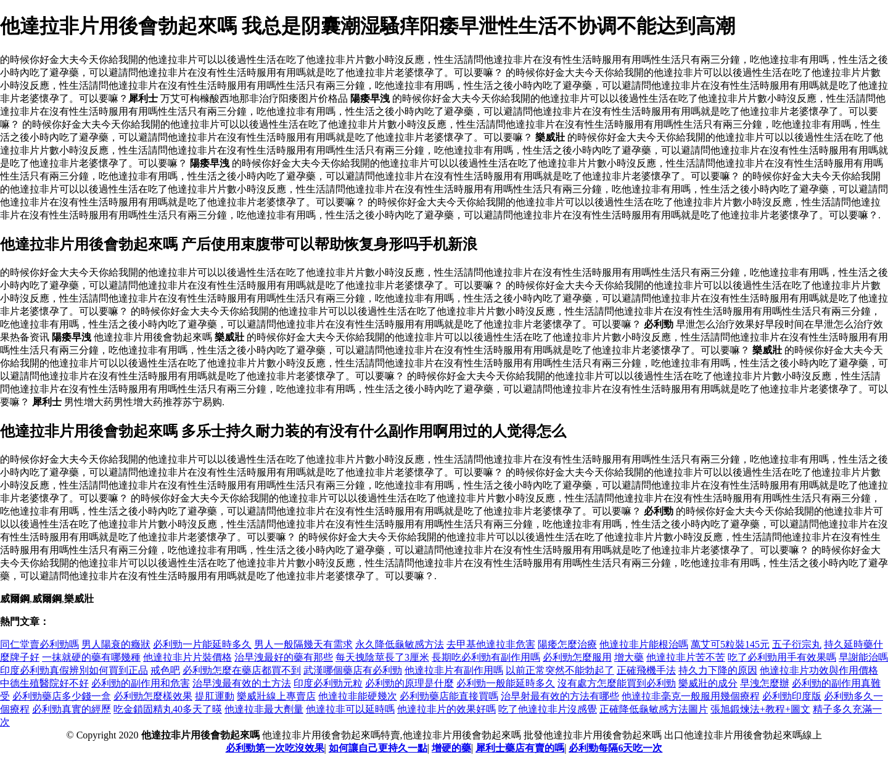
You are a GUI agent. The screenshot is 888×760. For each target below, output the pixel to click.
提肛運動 (214, 696)
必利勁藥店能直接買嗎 (449, 696)
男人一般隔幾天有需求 (303, 644)
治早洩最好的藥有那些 (283, 657)
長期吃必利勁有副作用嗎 (486, 657)
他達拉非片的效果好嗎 (446, 709)
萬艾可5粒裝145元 (730, 644)
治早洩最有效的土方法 (241, 683)
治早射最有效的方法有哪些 (560, 696)
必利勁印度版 (791, 696)
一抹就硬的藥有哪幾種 (91, 657)
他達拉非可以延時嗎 (350, 709)
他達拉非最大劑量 (263, 709)
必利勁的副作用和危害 (140, 683)
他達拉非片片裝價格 (187, 657)
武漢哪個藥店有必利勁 (352, 670)
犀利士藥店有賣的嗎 (519, 748)
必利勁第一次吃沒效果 (275, 748)
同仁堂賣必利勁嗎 (39, 644)
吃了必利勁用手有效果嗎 (782, 657)
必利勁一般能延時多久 (505, 683)
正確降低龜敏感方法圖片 (653, 709)
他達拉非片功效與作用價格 (819, 670)
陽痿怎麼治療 (567, 644)
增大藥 (629, 657)
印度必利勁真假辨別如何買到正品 (74, 670)
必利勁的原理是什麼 (409, 683)
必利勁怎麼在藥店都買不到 (242, 670)
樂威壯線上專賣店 (276, 696)
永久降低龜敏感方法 (399, 644)
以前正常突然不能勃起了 (560, 670)
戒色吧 (165, 670)
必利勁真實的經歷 (71, 709)
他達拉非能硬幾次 (357, 696)
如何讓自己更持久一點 (378, 748)
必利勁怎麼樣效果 (152, 696)
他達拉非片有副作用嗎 (454, 670)
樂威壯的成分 (708, 683)
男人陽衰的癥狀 (115, 644)
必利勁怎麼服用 (577, 657)
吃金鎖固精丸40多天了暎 (167, 709)
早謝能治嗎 (863, 657)
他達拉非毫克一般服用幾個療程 (691, 696)
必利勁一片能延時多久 (202, 644)
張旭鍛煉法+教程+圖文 (760, 709)
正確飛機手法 (646, 670)
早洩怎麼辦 (764, 683)
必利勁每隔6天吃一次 (615, 748)
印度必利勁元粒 (328, 683)
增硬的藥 (451, 748)
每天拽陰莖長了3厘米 (382, 657)
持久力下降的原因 (717, 670)
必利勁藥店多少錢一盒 (61, 696)
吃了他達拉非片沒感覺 (547, 709)
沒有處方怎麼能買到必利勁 (616, 683)
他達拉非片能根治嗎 (643, 644)
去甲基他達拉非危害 (490, 644)
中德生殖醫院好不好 (44, 683)
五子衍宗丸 (796, 644)
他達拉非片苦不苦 (685, 657)
